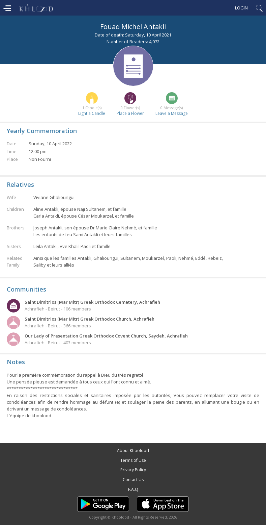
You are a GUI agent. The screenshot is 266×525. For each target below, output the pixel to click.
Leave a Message (171, 113)
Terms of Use (133, 460)
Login (241, 8)
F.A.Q (133, 489)
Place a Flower (130, 113)
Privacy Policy (133, 470)
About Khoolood (133, 450)
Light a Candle (91, 113)
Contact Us (133, 479)
